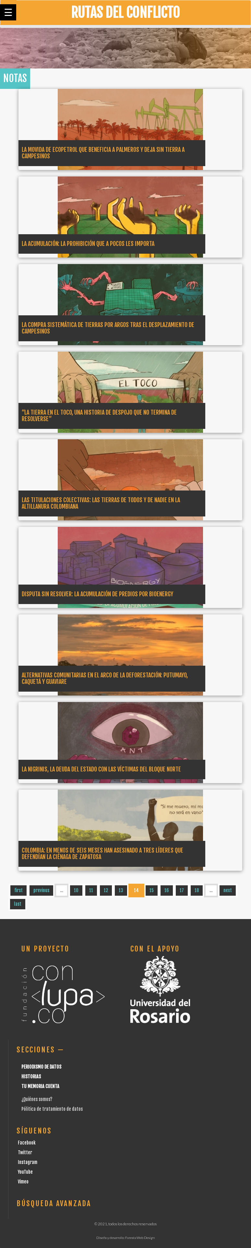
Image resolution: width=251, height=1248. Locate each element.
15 (151, 890)
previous (41, 890)
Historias (31, 1076)
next (227, 890)
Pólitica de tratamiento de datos (52, 1109)
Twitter (25, 1152)
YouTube (25, 1172)
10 (76, 890)
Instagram (27, 1162)
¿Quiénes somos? (36, 1099)
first (18, 890)
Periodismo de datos (41, 1067)
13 (121, 890)
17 (182, 890)
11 (91, 890)
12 (106, 890)
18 (197, 890)
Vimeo (23, 1181)
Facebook (27, 1142)
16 (166, 890)
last (17, 904)
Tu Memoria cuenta (40, 1086)
